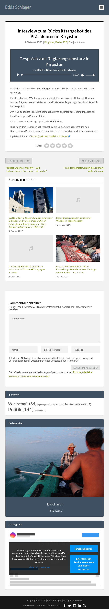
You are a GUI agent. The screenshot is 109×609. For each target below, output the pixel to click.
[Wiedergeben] (18, 74)
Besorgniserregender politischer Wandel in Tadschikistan (74, 219)
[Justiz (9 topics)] (59, 404)
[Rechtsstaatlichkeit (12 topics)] (78, 404)
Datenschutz (53, 605)
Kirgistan (49, 42)
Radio (58, 42)
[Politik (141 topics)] (21, 409)
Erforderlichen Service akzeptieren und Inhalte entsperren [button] (84, 563)
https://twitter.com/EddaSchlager (49, 136)
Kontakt (41, 605)
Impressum (29, 605)
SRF (65, 42)
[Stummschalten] (82, 75)
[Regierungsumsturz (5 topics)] (46, 404)
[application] (54, 75)
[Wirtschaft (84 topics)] (22, 403)
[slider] (89, 75)
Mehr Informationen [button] (39, 567)
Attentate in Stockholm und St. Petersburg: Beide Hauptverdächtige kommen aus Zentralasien (76, 269)
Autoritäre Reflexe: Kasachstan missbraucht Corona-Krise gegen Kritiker (27, 269)
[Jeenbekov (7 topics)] (40, 410)
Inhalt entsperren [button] (83, 548)
